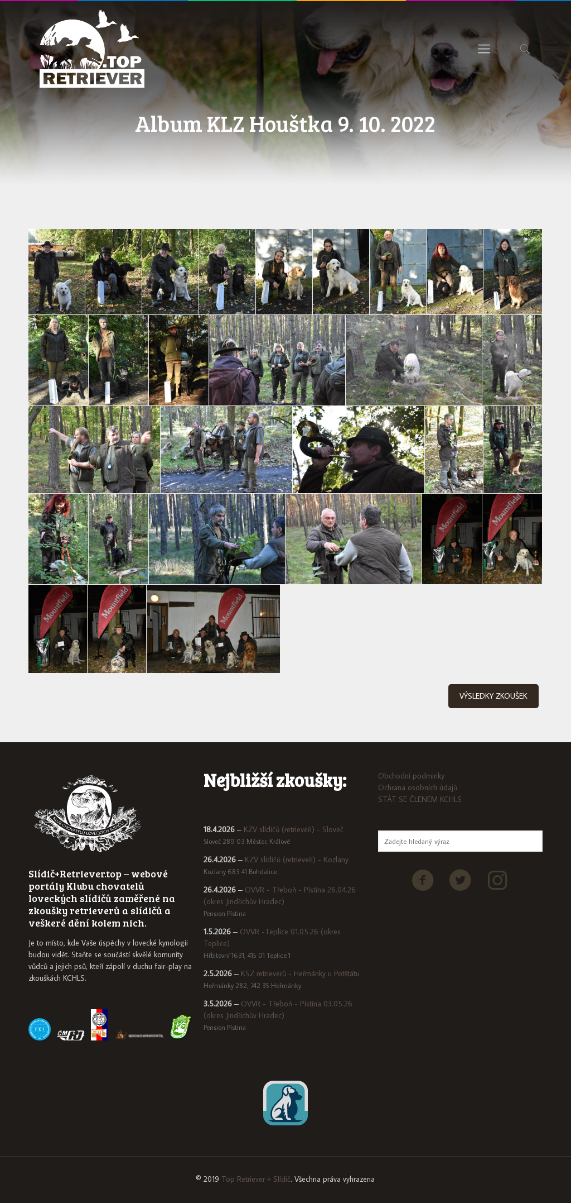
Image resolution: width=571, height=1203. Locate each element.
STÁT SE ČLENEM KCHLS (420, 799)
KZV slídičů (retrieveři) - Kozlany (297, 859)
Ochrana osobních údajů (417, 787)
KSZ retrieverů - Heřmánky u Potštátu (300, 973)
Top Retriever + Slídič (256, 1179)
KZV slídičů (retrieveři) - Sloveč (293, 829)
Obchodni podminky (411, 776)
